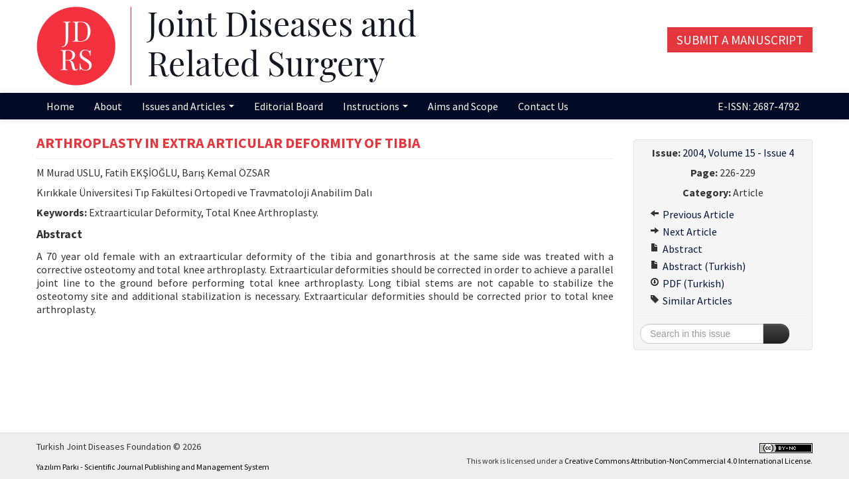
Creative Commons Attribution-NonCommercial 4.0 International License (687, 461)
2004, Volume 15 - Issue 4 (738, 152)
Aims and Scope (463, 106)
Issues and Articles (188, 106)
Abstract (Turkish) (698, 266)
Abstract (676, 248)
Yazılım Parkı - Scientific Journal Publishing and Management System (152, 467)
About (108, 106)
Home (60, 106)
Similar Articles (691, 300)
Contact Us (543, 106)
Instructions (375, 106)
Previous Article (692, 214)
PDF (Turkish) (687, 283)
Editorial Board (288, 106)
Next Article (683, 231)
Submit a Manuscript (740, 40)
